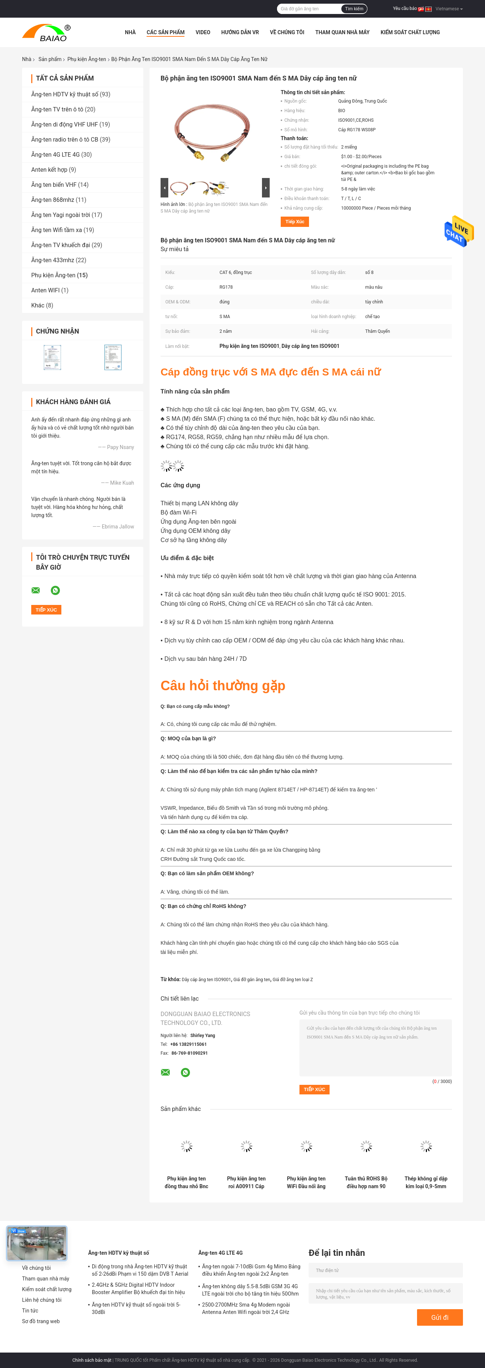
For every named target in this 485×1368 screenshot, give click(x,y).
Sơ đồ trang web (41, 1321)
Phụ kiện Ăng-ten (86, 59)
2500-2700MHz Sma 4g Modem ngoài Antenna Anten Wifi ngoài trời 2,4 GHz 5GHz (246, 1309)
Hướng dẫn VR (240, 32)
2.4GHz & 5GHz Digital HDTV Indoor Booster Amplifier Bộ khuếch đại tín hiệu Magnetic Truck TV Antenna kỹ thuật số (138, 1289)
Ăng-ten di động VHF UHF (64, 124)
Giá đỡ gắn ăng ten (251, 979)
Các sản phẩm (165, 32)
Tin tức (30, 1311)
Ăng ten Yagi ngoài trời (60, 214)
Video (202, 32)
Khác (37, 305)
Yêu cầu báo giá (408, 8)
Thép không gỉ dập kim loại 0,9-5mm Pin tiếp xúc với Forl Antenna (426, 1183)
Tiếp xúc (294, 221)
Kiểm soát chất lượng (410, 32)
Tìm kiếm (354, 8)
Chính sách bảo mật (91, 1360)
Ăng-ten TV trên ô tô (57, 109)
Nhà (130, 32)
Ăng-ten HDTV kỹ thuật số (64, 94)
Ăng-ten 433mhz (52, 260)
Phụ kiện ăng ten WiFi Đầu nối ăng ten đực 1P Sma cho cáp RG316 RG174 (306, 1183)
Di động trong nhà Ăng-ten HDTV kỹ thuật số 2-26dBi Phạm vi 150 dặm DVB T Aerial (140, 1270)
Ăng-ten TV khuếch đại (60, 245)
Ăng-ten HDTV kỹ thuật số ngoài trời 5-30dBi (136, 1308)
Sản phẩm (50, 59)
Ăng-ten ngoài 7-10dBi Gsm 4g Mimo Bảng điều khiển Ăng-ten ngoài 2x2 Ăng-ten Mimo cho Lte (251, 1271)
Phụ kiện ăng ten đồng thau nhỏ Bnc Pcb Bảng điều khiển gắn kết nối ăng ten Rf (186, 1183)
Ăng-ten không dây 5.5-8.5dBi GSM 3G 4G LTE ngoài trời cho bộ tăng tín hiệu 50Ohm (250, 1290)
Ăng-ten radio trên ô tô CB (64, 139)
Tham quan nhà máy (342, 32)
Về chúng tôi (287, 32)
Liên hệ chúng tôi (42, 1300)
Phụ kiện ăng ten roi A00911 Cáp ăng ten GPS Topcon (246, 1183)
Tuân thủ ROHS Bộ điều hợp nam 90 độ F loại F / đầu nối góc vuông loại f (366, 1183)
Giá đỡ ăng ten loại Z (293, 979)
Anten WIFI (45, 290)
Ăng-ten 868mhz (52, 199)
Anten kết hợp (49, 169)
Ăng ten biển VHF (53, 184)
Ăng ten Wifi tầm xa (56, 230)
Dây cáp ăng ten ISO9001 (206, 979)
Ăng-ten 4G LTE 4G (55, 154)
